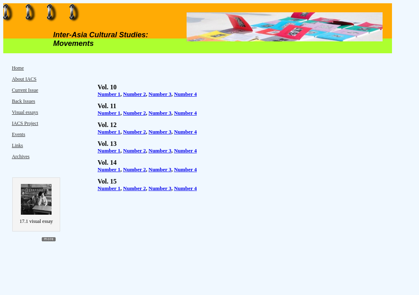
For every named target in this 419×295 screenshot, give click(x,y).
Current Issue (25, 90)
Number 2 (134, 113)
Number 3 (160, 113)
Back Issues (23, 101)
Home (18, 68)
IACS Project (25, 123)
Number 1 (109, 94)
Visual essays (25, 112)
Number (132, 94)
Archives (20, 156)
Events (18, 134)
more (49, 239)
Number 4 (185, 113)
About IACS (24, 79)
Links (17, 145)
